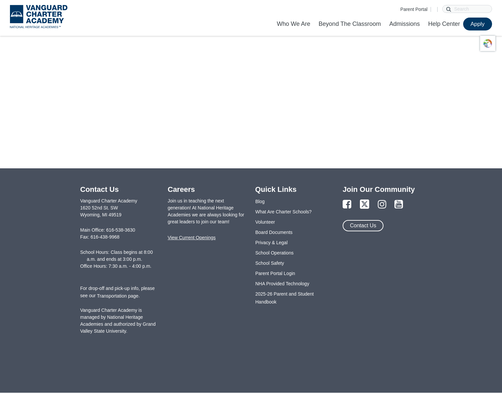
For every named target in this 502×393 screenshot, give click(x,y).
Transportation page (117, 296)
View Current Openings (191, 237)
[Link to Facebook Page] (347, 204)
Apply (477, 24)
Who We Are (293, 24)
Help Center (444, 24)
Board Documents (274, 232)
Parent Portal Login (275, 273)
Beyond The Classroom (350, 24)
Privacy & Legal (271, 242)
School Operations (274, 252)
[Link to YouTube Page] (398, 204)
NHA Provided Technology (282, 283)
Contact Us (363, 225)
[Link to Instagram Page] (382, 204)
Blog (260, 201)
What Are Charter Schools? (283, 211)
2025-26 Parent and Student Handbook (284, 298)
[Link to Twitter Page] (364, 204)
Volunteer (265, 222)
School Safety (269, 263)
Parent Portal (414, 9)
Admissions (404, 24)
